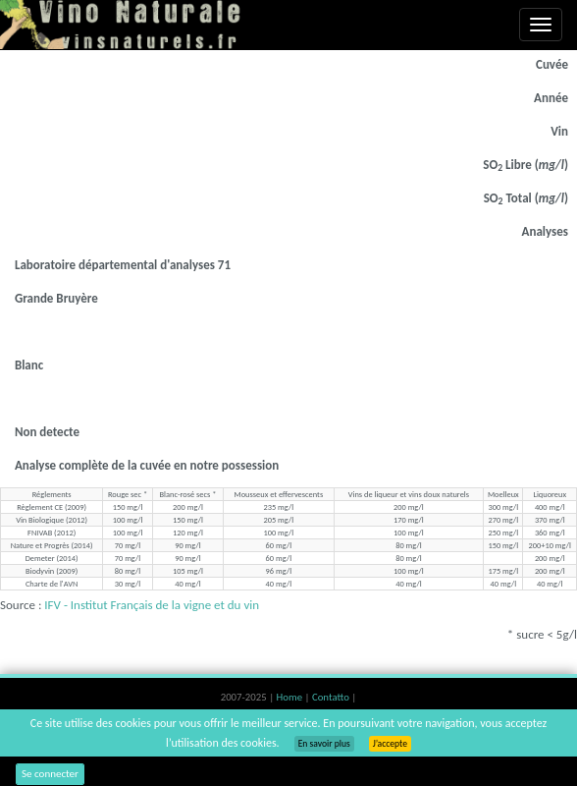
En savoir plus (324, 744)
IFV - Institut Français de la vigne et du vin (151, 604)
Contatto (331, 697)
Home (291, 697)
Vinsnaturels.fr (122, 24)
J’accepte (390, 744)
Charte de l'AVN (52, 584)
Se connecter (50, 773)
